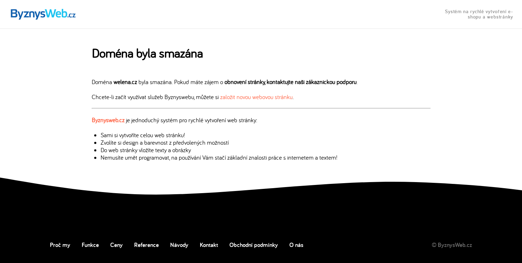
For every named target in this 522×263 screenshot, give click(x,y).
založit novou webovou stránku (256, 96)
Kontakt (209, 245)
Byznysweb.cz (108, 120)
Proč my (60, 245)
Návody (179, 245)
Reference (146, 245)
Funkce (90, 245)
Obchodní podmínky (253, 245)
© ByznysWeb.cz (452, 245)
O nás (296, 245)
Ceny (116, 245)
